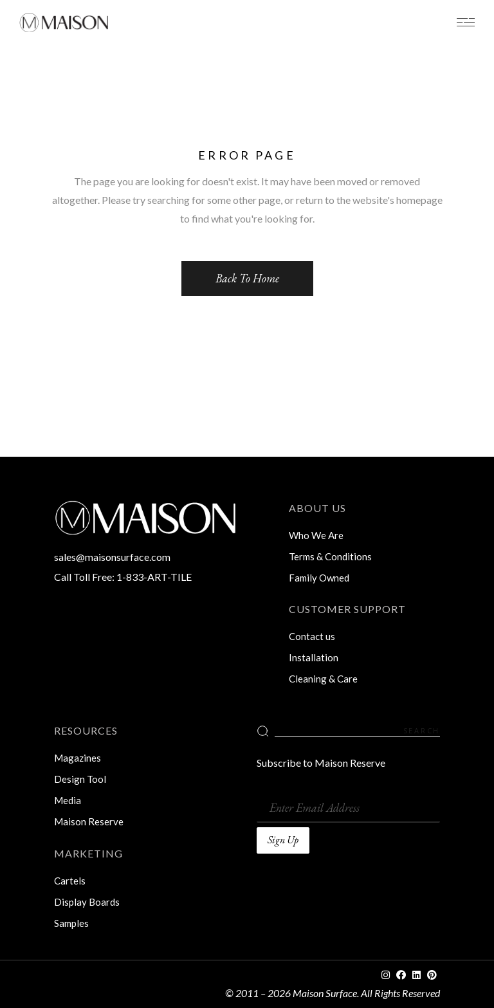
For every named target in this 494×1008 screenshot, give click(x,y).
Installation (313, 657)
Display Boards (87, 902)
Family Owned (319, 577)
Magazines (77, 758)
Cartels (70, 880)
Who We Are (316, 535)
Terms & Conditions (330, 556)
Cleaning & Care (323, 678)
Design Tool (80, 779)
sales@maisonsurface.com (112, 557)
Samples (71, 923)
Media (67, 800)
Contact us (312, 636)
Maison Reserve (89, 821)
